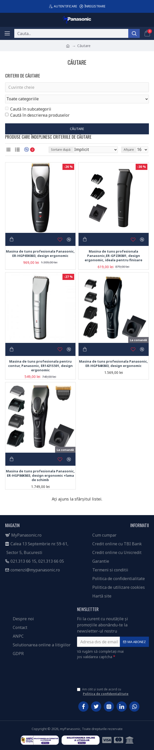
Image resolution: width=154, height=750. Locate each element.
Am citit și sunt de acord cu (103, 691)
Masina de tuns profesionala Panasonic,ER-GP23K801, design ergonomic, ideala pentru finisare (113, 255)
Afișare (129, 149)
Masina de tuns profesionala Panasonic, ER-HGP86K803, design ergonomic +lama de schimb (40, 475)
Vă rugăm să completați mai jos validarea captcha (100, 654)
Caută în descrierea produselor (37, 115)
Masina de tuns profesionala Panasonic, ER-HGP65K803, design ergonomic (40, 253)
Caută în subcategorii (28, 109)
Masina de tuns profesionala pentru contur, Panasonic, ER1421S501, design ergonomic (40, 365)
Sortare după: (61, 149)
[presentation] (112, 671)
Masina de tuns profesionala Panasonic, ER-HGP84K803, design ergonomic (113, 363)
